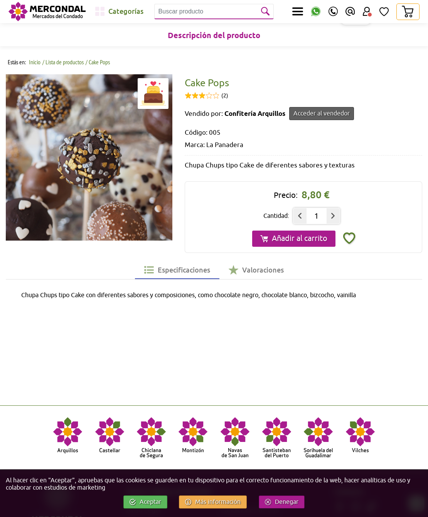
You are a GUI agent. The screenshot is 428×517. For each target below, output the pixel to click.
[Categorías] (119, 11)
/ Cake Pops (98, 62)
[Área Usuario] (367, 11)
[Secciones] (297, 11)
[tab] (177, 270)
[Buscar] (266, 11)
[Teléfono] (333, 11)
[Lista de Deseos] (384, 11)
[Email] (350, 11)
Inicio (34, 62)
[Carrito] (407, 11)
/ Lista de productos (63, 62)
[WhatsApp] (316, 11)
